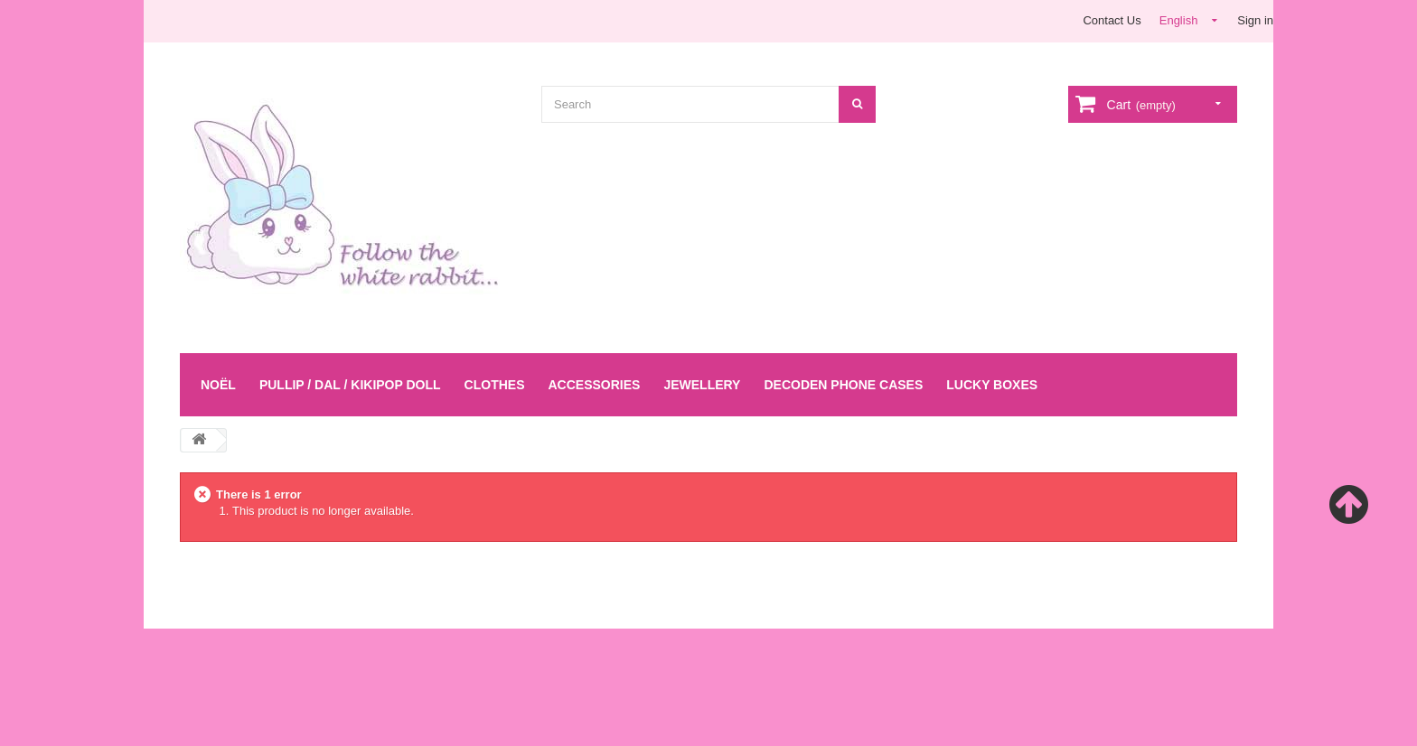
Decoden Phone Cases (843, 385)
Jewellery (701, 385)
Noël (218, 385)
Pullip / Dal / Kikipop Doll (350, 385)
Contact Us (1111, 20)
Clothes (495, 385)
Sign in (1255, 20)
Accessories (594, 385)
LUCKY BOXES (991, 385)
